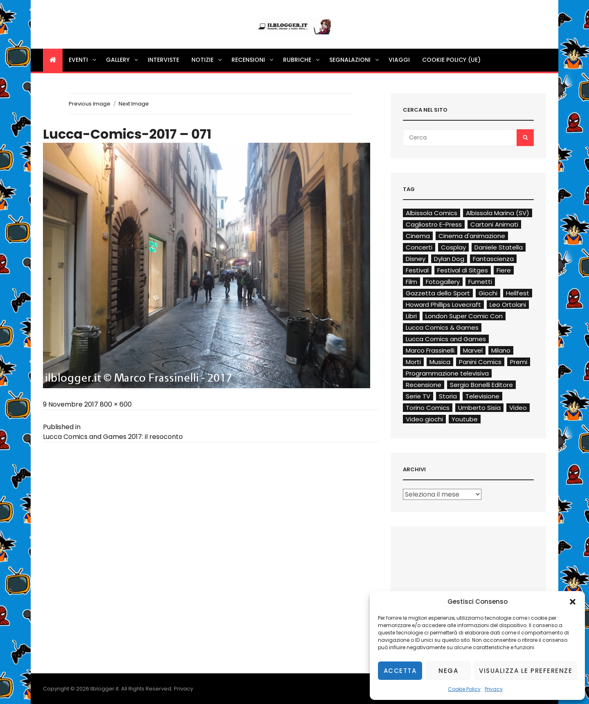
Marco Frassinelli (430, 350)
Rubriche (302, 60)
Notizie (207, 60)
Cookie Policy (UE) (451, 60)
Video (518, 407)
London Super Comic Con (464, 316)
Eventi (83, 60)
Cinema (418, 236)
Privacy (494, 689)
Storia (448, 396)
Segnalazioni (354, 60)
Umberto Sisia (479, 407)
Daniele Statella (498, 247)
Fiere (504, 270)
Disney (415, 258)
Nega (448, 670)
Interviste (163, 60)
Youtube (465, 419)
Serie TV (418, 396)
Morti (413, 362)
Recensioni (253, 60)
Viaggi (399, 60)
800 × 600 (116, 404)
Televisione (482, 396)
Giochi (488, 293)
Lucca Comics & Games (442, 327)
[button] (573, 602)
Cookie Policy (464, 689)
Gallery (122, 60)
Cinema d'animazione (471, 236)
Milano (500, 350)
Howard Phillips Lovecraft (443, 304)
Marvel (473, 350)
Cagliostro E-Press (434, 224)
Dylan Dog (449, 258)
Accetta (400, 670)
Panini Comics (480, 362)
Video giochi (424, 419)
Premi (518, 362)
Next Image (134, 104)
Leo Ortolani (508, 304)
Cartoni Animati (494, 224)
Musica (439, 362)
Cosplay (453, 247)
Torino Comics (428, 407)
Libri (411, 316)
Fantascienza (493, 258)
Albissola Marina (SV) (497, 213)
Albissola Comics (431, 213)
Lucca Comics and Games (446, 339)
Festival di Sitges (462, 270)
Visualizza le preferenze (525, 670)
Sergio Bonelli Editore (481, 384)
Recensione (423, 384)
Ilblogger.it (104, 689)
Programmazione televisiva (447, 373)
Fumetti (480, 281)
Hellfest (517, 293)
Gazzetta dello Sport (438, 293)
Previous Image (89, 104)
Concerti (419, 247)
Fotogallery (443, 281)
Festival (417, 270)
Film (411, 281)
